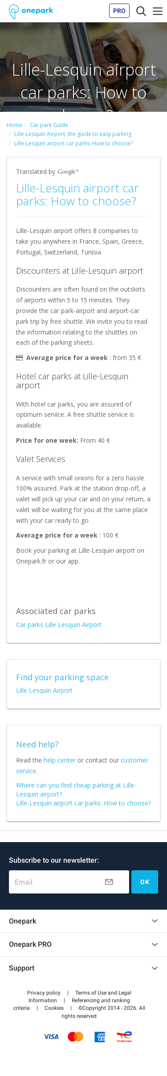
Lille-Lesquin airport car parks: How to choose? (83, 803)
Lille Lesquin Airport (44, 690)
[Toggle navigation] (141, 11)
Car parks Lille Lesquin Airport (59, 624)
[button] (44, 993)
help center (60, 760)
